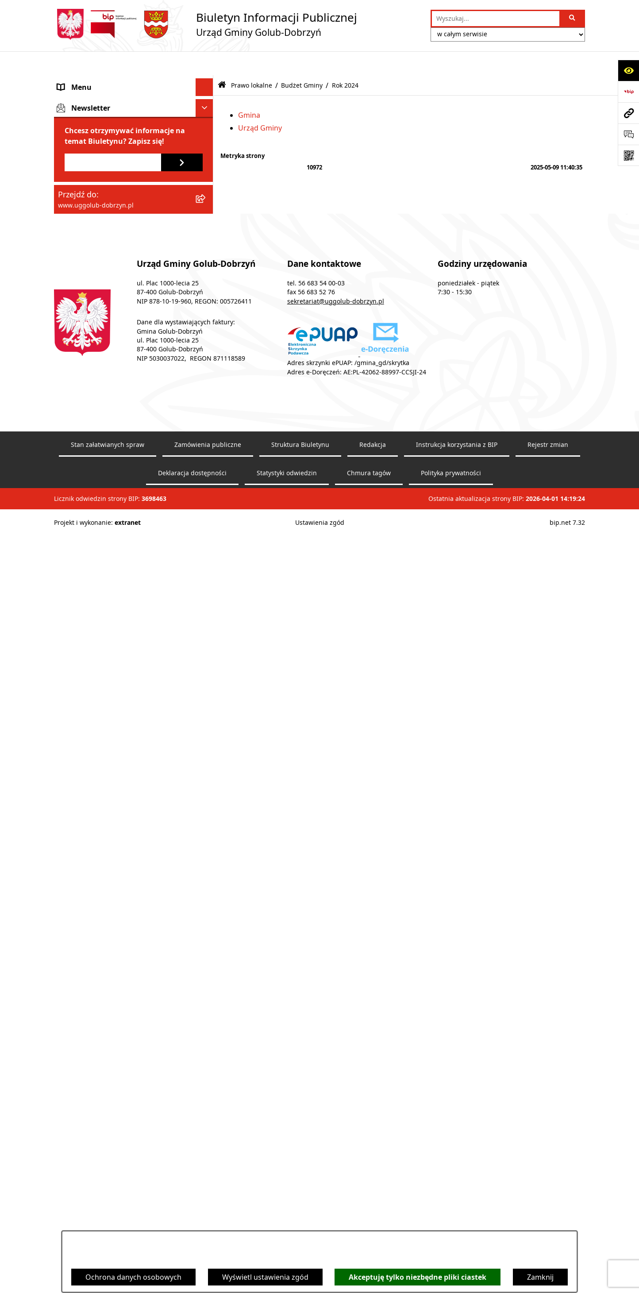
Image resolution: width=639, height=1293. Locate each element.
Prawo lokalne (251, 61)
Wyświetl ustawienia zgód (265, 1277)
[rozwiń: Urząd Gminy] (206, 117)
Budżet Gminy (302, 61)
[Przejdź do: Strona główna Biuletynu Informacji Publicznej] (222, 61)
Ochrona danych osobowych (133, 1277)
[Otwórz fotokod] (628, 155)
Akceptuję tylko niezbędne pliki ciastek (417, 1277)
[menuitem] (133, 203)
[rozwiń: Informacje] (206, 949)
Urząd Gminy (260, 104)
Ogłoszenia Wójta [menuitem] (87, 134)
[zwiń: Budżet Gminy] (206, 391)
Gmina (249, 91)
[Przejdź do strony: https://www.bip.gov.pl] (628, 91)
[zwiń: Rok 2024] (206, 414)
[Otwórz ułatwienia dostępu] (628, 70)
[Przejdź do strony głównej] (205, 24)
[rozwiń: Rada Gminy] (206, 99)
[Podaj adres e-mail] (113, 1042)
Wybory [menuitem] (70, 966)
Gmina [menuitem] (69, 81)
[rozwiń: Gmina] (206, 81)
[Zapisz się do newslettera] (182, 1042)
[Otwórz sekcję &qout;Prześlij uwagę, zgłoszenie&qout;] (628, 134)
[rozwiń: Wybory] (206, 967)
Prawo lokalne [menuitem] (81, 180)
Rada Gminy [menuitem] (78, 99)
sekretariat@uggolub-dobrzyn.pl (335, 1180)
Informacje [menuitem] (76, 949)
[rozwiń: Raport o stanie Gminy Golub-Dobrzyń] (206, 825)
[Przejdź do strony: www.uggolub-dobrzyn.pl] (628, 112)
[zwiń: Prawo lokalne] (206, 180)
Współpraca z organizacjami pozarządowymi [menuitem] (105, 157)
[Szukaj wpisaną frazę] (573, 18)
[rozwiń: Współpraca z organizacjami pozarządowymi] (206, 152)
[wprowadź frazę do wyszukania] (496, 18)
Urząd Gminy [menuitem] (79, 116)
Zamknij (540, 1277)
